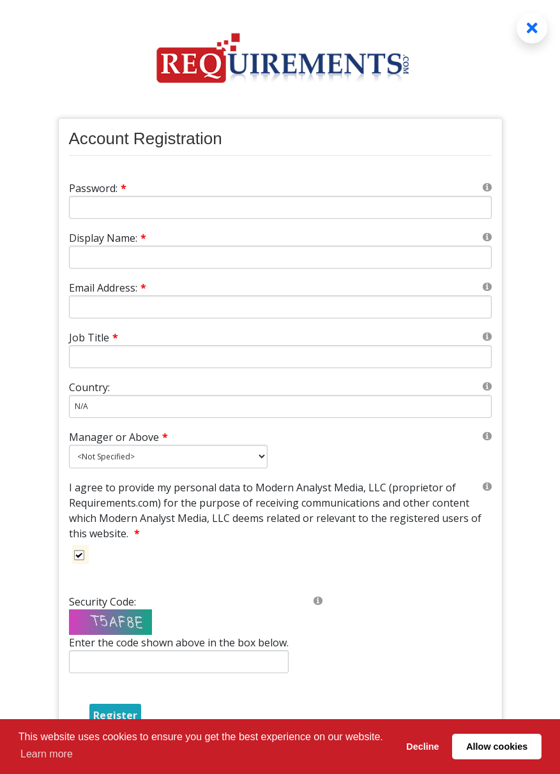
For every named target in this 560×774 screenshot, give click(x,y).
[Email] (280, 306)
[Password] (280, 207)
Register (115, 715)
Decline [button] (422, 746)
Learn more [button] (46, 753)
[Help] (487, 186)
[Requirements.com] (280, 43)
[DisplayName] (280, 257)
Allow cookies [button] (496, 746)
